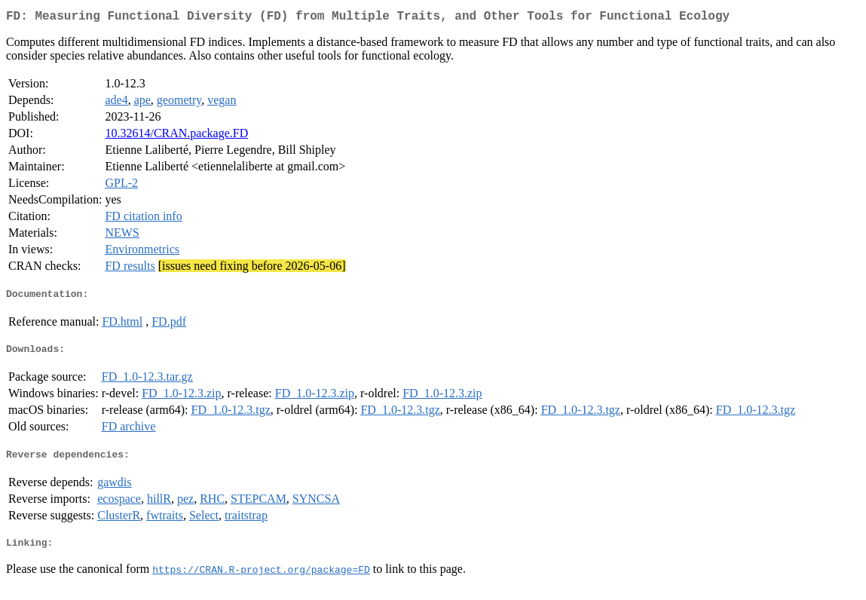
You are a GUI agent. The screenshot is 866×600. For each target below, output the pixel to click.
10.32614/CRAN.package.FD (176, 136)
